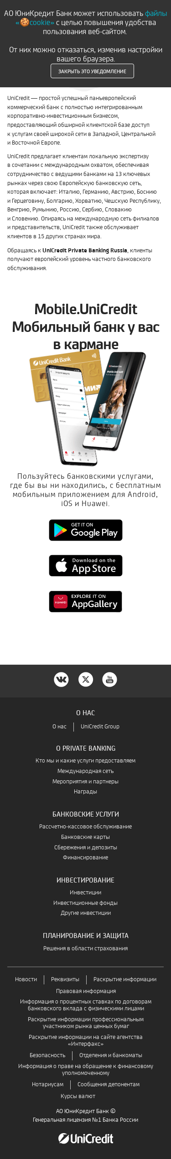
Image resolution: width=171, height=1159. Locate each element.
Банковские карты (85, 837)
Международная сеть (85, 771)
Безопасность (47, 1055)
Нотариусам (47, 1084)
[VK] (61, 679)
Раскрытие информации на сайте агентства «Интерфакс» (86, 1041)
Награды (85, 791)
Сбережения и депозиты (85, 847)
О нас (59, 726)
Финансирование (85, 857)
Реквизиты (65, 979)
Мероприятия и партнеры (85, 781)
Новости (26, 979)
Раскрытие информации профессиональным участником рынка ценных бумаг (86, 1023)
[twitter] (86, 679)
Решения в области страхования (85, 948)
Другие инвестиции (86, 913)
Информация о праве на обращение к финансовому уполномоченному (85, 1070)
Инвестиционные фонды (85, 903)
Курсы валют (78, 1096)
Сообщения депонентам (109, 1084)
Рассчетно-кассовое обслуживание (85, 826)
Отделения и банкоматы (110, 1055)
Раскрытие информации (124, 979)
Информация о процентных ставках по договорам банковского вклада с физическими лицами (85, 1005)
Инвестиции (85, 892)
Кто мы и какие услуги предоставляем (85, 761)
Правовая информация (86, 991)
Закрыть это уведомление (92, 71)
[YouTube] (110, 679)
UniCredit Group (100, 726)
